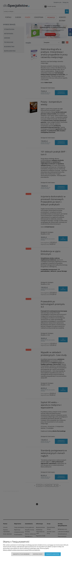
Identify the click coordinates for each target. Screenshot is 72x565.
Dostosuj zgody (38, 554)
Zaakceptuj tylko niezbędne (21, 554)
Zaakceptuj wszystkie (52, 554)
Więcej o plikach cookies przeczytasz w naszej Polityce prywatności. (21, 550)
